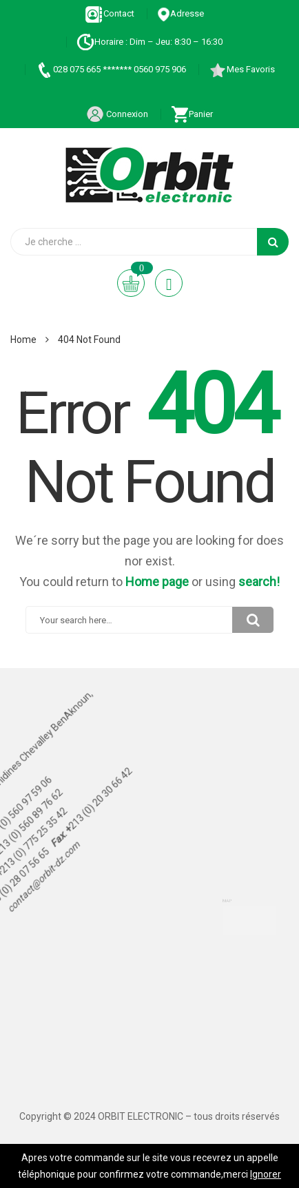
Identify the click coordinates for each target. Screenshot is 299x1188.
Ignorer (265, 1174)
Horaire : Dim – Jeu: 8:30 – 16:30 (149, 42)
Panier (192, 114)
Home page (157, 581)
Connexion (117, 114)
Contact (109, 13)
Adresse (180, 13)
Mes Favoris (242, 69)
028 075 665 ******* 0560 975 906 (110, 69)
